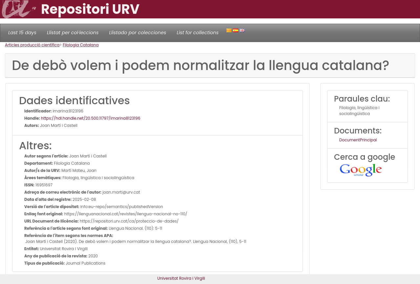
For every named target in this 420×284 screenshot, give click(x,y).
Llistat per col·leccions (73, 32)
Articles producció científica (32, 45)
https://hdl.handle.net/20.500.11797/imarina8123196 (90, 118)
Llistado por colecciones (137, 32)
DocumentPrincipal (358, 140)
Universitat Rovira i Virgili (181, 278)
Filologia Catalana (80, 45)
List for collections (198, 32)
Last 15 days (22, 32)
